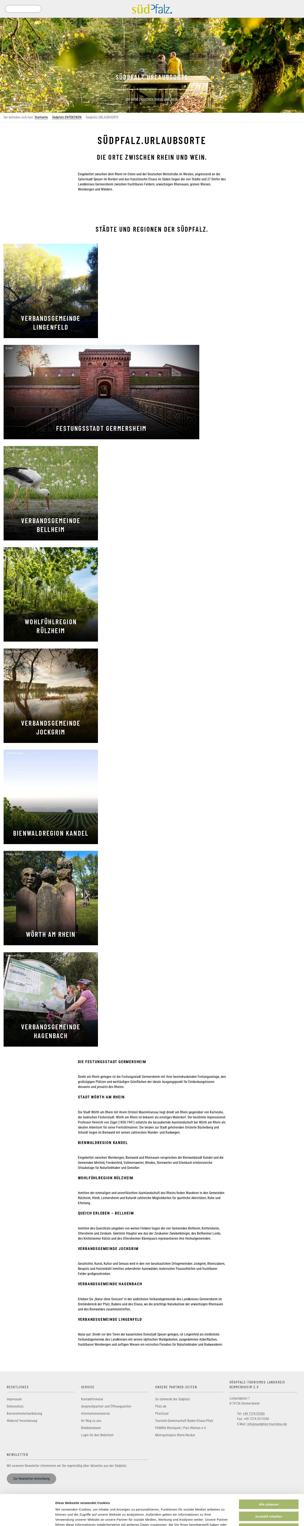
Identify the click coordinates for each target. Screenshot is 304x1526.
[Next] (198, 89)
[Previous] (105, 89)
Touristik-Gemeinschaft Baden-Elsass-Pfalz (184, 1421)
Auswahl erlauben (268, 1487)
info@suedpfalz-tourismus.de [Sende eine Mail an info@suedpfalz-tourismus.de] (267, 1424)
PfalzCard (161, 1414)
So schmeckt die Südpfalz (172, 1399)
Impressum (14, 1399)
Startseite (41, 117)
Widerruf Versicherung (22, 1421)
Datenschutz (15, 1406)
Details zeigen (224, 1517)
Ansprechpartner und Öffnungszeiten (106, 1406)
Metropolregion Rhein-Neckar (175, 1435)
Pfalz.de (160, 1406)
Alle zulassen (269, 1475)
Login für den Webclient (97, 1435)
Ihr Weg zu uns (91, 1421)
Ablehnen (269, 1499)
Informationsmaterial (95, 1414)
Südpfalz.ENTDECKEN (66, 117)
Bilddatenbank (91, 1428)
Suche (8, 8)
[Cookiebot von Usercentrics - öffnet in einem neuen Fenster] (27, 1518)
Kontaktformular (92, 1399)
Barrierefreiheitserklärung (24, 1414)
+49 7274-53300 (254, 1414)
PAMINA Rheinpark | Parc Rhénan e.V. (180, 1428)
